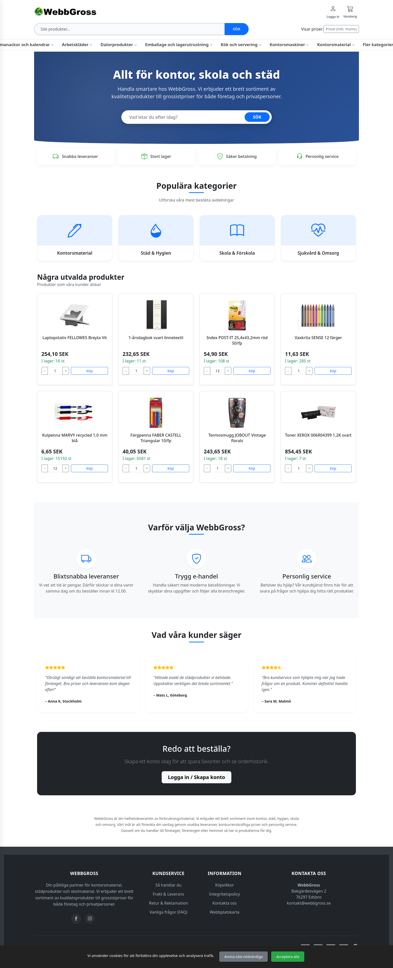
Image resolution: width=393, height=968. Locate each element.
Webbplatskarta (225, 912)
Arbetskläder (77, 44)
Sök (236, 29)
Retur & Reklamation (168, 903)
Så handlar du (168, 885)
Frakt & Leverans (168, 894)
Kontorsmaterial (336, 44)
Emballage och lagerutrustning (179, 44)
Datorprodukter (119, 44)
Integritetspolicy (224, 894)
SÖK (257, 117)
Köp (89, 370)
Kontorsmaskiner (289, 44)
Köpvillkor (224, 885)
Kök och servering (241, 44)
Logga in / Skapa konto (196, 777)
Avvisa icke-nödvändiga (243, 956)
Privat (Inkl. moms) (341, 29)
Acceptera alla (287, 956)
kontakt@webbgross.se (309, 903)
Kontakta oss (225, 903)
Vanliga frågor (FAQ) (168, 912)
